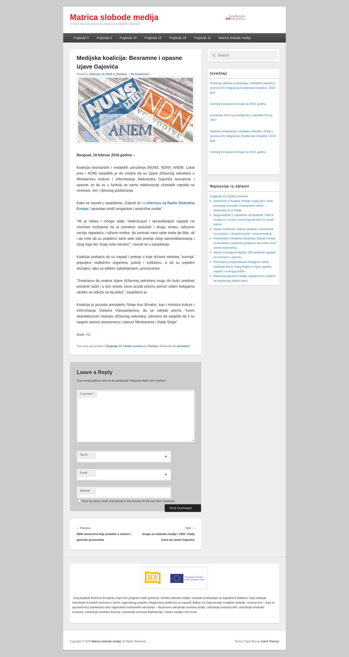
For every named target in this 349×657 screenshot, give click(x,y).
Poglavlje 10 (128, 38)
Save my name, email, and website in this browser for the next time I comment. (128, 501)
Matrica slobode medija (114, 17)
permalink (183, 346)
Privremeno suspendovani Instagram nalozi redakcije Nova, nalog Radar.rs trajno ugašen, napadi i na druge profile (242, 266)
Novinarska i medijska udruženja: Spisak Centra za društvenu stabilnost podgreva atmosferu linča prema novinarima (244, 243)
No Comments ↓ (141, 74)
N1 (88, 334)
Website (85, 490)
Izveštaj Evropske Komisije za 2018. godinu (238, 104)
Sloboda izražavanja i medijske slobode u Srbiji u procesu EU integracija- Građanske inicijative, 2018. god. (243, 136)
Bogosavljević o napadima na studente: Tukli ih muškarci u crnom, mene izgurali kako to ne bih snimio (243, 219)
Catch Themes (270, 641)
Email (83, 472)
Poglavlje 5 (81, 38)
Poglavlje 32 (202, 38)
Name (84, 454)
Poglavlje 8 (104, 38)
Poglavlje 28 (177, 38)
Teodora (121, 74)
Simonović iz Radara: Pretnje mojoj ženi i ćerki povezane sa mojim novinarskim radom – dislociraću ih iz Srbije (243, 205)
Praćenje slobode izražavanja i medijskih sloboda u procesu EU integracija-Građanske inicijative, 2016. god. (243, 87)
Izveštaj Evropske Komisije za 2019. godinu (238, 152)
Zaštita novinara (133, 346)
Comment (87, 393)
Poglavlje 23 (152, 38)
